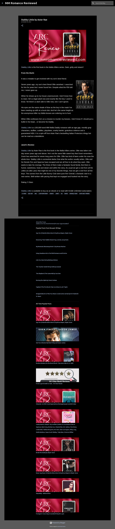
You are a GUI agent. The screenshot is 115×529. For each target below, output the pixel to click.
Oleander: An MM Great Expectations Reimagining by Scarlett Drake (56, 404)
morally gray (73, 193)
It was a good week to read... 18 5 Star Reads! (49, 383)
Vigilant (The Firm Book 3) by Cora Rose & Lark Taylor (52, 287)
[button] (22, 25)
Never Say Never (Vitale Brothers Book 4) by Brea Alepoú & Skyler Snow (57, 473)
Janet (57, 193)
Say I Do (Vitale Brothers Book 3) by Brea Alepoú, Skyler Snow (54, 233)
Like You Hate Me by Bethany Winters (47, 260)
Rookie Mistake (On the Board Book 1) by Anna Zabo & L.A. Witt (54, 363)
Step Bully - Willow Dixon (43, 493)
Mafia (66, 193)
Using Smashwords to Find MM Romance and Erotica (51, 253)
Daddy (52, 193)
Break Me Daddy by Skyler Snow (45, 452)
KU (61, 193)
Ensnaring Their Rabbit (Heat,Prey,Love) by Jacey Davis (52, 240)
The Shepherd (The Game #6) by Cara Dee (48, 273)
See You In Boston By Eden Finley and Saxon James (50, 343)
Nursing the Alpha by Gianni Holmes (46, 280)
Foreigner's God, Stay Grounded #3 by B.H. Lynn (50, 514)
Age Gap (30, 193)
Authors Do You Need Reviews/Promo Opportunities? (52, 223)
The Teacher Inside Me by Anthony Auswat (48, 267)
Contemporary (43, 193)
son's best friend (84, 193)
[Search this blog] (104, 3)
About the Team (41, 222)
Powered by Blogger (57, 523)
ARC (36, 193)
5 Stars (24, 193)
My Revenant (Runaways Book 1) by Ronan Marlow (50, 246)
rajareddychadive (61, 526)
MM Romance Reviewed (21, 3)
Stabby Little (26, 67)
